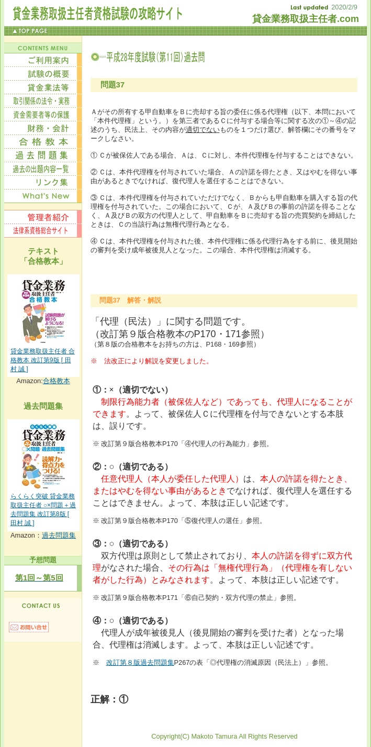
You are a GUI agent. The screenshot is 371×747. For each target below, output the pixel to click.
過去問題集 (59, 535)
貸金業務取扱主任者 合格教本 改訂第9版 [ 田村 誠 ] (42, 360)
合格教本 (56, 381)
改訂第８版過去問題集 (140, 662)
